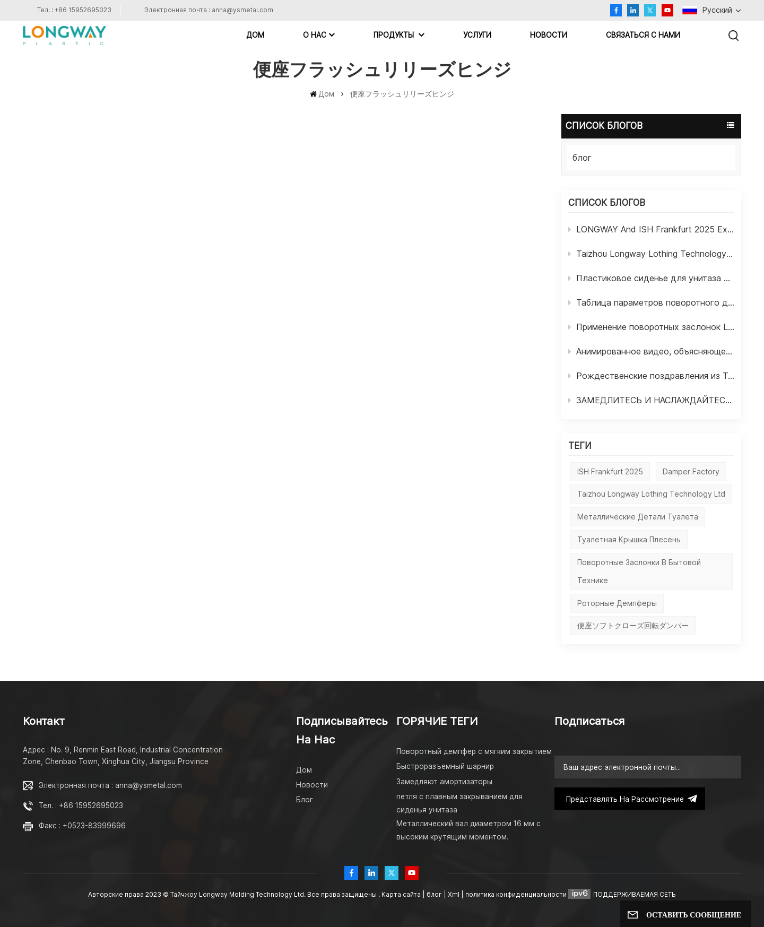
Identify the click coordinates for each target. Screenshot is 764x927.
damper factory (691, 471)
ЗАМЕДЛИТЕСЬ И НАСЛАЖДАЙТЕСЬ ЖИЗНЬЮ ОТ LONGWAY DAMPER (651, 400)
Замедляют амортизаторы (444, 781)
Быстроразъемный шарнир (445, 766)
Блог (304, 799)
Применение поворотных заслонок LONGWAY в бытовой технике (651, 327)
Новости (548, 35)
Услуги (477, 35)
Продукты (395, 35)
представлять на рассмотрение (629, 798)
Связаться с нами (643, 35)
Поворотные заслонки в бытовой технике (639, 571)
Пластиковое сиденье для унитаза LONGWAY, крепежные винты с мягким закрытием (651, 278)
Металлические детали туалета (637, 516)
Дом (255, 35)
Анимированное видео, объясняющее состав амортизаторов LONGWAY (651, 351)
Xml (453, 894)
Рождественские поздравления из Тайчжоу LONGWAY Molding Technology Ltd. (651, 375)
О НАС (314, 35)
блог (582, 157)
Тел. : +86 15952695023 (74, 10)
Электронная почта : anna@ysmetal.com (208, 10)
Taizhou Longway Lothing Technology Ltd (651, 253)
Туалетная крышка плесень (629, 539)
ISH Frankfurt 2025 (610, 471)
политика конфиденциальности (516, 894)
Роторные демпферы (617, 603)
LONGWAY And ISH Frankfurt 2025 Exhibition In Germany (651, 229)
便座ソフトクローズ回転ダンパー (633, 625)
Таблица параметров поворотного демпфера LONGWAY (651, 302)
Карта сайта (401, 894)
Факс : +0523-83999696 (82, 825)
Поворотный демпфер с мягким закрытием (474, 751)
